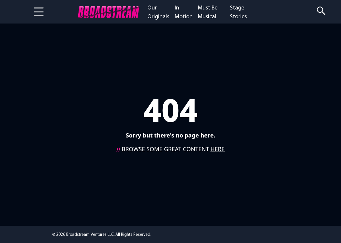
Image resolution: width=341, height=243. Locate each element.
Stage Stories (238, 12)
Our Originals (158, 12)
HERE (218, 149)
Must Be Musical (207, 12)
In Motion (184, 12)
